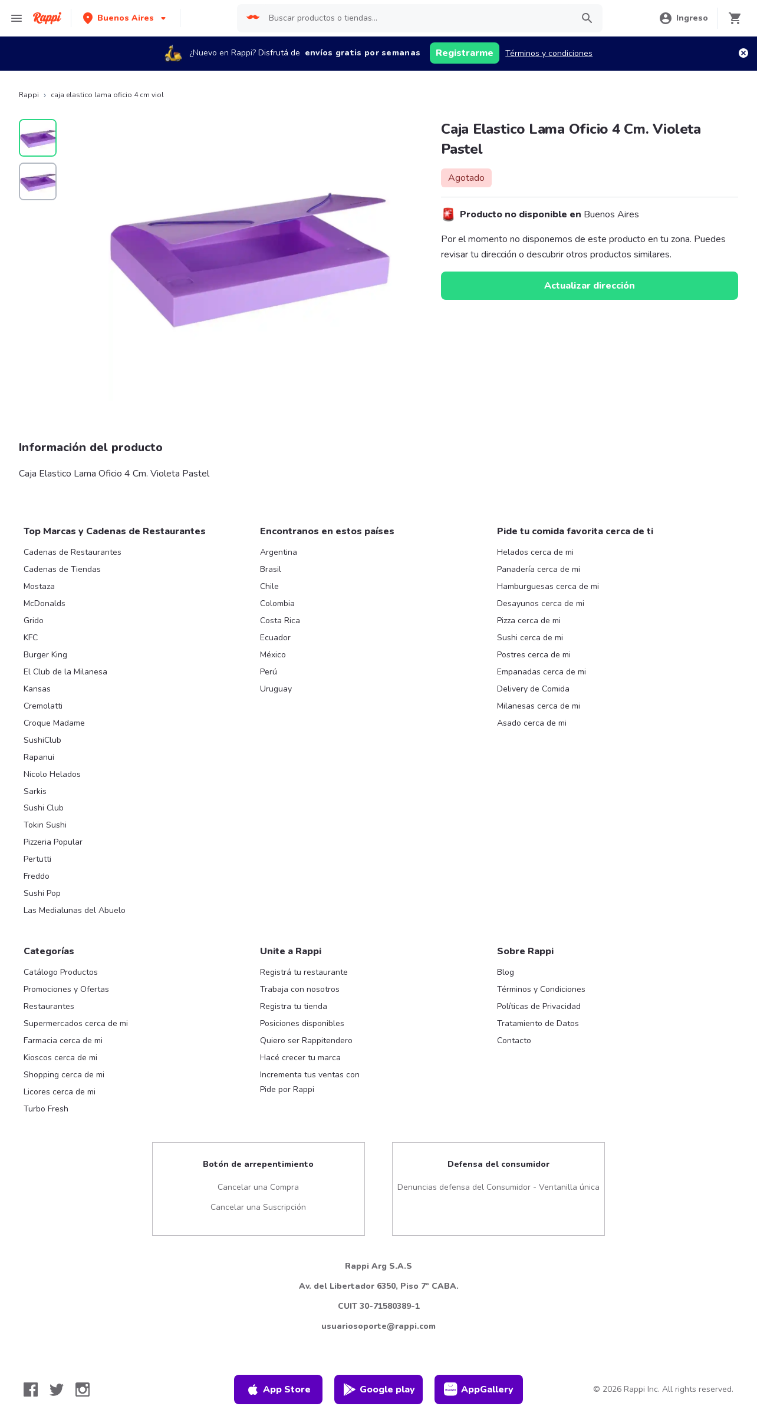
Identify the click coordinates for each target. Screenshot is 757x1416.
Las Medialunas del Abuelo (75, 910)
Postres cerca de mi (534, 654)
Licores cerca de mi (60, 1091)
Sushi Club (44, 807)
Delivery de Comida (533, 688)
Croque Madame (54, 723)
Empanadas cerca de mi (541, 671)
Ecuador (275, 637)
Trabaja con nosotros (300, 989)
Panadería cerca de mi (538, 569)
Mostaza (39, 586)
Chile (269, 586)
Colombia (277, 603)
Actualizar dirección (589, 285)
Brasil (270, 569)
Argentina (278, 552)
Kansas (37, 688)
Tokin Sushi (45, 825)
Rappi (29, 95)
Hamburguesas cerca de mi (548, 586)
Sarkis (35, 791)
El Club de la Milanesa (65, 671)
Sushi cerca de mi (530, 637)
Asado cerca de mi (532, 723)
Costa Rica (280, 620)
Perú (268, 671)
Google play (379, 1389)
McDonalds (44, 603)
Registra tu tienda (293, 1006)
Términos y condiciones (549, 53)
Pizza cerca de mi (529, 620)
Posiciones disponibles (302, 1023)
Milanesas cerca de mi (538, 706)
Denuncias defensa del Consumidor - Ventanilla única (498, 1187)
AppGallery (479, 1389)
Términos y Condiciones (541, 989)
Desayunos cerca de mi (540, 603)
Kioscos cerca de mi (60, 1057)
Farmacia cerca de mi (63, 1040)
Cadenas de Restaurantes (72, 552)
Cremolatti (43, 706)
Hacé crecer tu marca (300, 1057)
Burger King (45, 654)
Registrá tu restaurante (304, 972)
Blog (505, 972)
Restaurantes (49, 1006)
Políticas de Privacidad (539, 1006)
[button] (125, 18)
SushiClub (42, 740)
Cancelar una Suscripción (258, 1207)
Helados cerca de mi (535, 552)
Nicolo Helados (52, 774)
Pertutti (37, 859)
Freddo (37, 876)
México (273, 654)
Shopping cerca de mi (64, 1074)
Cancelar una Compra (258, 1187)
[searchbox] (417, 18)
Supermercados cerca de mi (76, 1023)
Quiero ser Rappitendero (306, 1040)
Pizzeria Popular (53, 842)
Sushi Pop (42, 893)
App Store (278, 1389)
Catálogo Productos (61, 972)
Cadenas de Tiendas (62, 569)
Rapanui (39, 757)
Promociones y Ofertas (66, 989)
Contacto (514, 1040)
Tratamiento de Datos (538, 1023)
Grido (34, 620)
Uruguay (276, 688)
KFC (31, 637)
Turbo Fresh (46, 1108)
